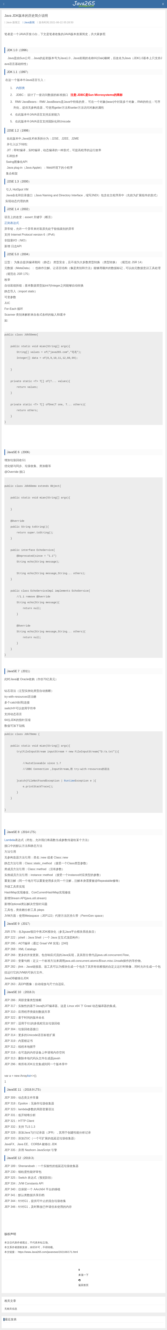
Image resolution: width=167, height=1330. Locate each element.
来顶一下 (83, 1274)
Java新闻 (28, 22)
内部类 (20, 88)
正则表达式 (11, 222)
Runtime (69, 780)
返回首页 (83, 1285)
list (29, 1075)
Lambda (9, 840)
